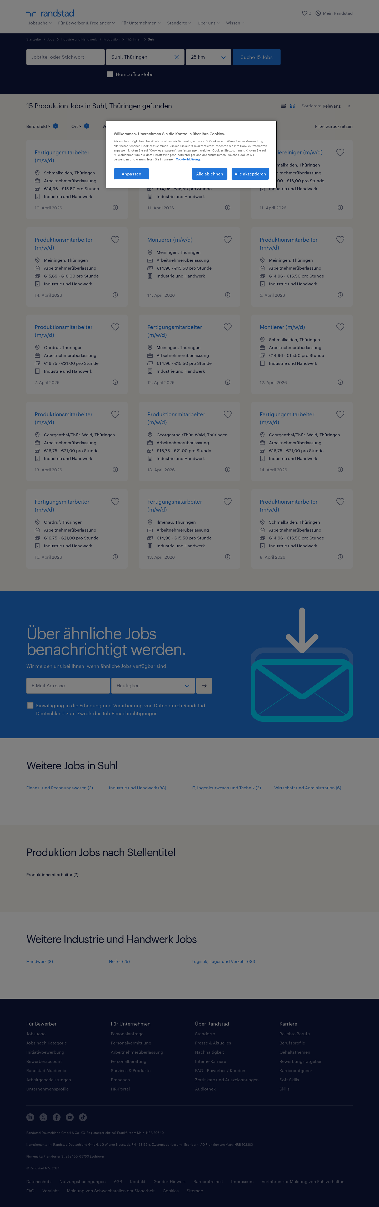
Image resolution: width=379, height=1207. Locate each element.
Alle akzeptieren (250, 173)
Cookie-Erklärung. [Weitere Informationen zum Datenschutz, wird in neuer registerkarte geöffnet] (188, 159)
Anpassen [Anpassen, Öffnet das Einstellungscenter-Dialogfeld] (131, 173)
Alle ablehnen (209, 173)
